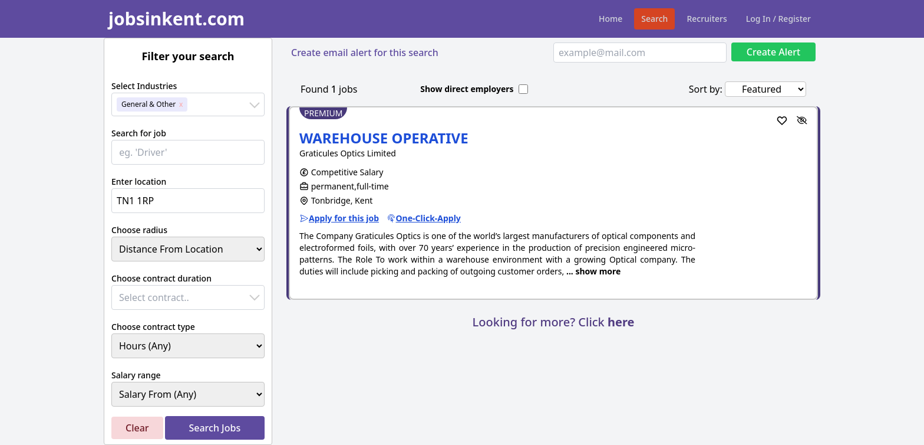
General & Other (148, 104)
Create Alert (773, 51)
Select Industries (144, 85)
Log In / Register (778, 18)
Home (610, 18)
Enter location (138, 181)
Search (654, 18)
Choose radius (139, 229)
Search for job (138, 133)
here (621, 322)
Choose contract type (153, 326)
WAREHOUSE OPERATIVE (383, 138)
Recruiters (707, 18)
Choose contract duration (161, 278)
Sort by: (705, 89)
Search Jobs (214, 427)
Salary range (136, 375)
